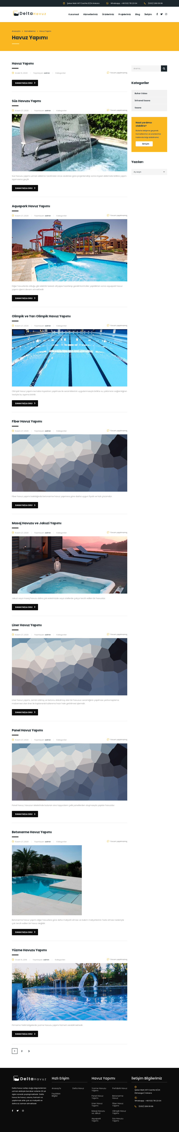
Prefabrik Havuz (119, 1088)
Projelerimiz (124, 14)
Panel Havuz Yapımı (97, 1097)
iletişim (145, 143)
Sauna (138, 107)
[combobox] (149, 172)
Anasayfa (16, 31)
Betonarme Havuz (117, 1097)
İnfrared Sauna (142, 100)
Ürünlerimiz (108, 14)
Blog (137, 14)
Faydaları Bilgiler (56, 1095)
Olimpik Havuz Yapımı (119, 1112)
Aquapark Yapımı (96, 1119)
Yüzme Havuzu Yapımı (99, 1089)
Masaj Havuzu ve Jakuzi (98, 1112)
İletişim (148, 14)
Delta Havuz (78, 1088)
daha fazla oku (25, 83)
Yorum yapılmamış (117, 72)
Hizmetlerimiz (90, 14)
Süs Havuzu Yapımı (117, 1119)
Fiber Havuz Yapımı (117, 1104)
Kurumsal (74, 14)
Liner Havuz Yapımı (97, 1104)
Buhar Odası (141, 93)
